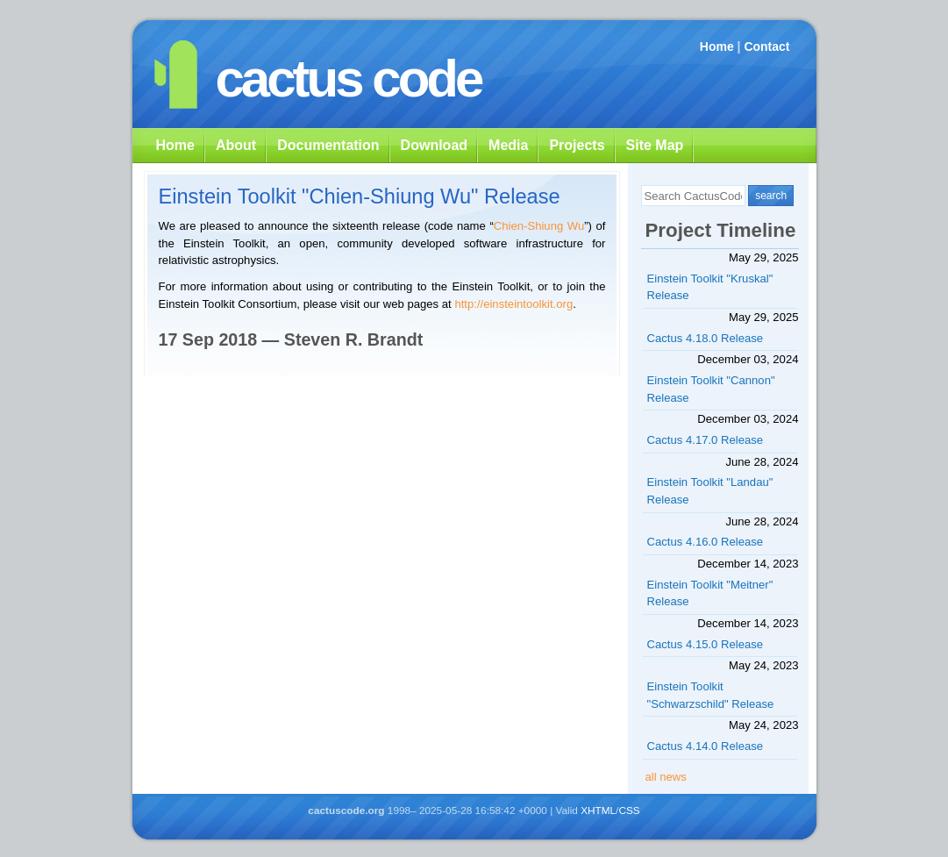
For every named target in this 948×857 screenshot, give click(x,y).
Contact (766, 46)
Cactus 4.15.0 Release (705, 644)
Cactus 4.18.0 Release (705, 338)
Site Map (655, 145)
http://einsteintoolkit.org (513, 304)
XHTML (598, 810)
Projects (576, 145)
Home (717, 46)
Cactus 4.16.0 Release (705, 541)
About (236, 145)
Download (434, 145)
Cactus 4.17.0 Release (705, 439)
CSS (628, 810)
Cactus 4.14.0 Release (705, 746)
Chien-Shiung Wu (539, 225)
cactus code (348, 78)
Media (508, 145)
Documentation (328, 145)
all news (666, 776)
